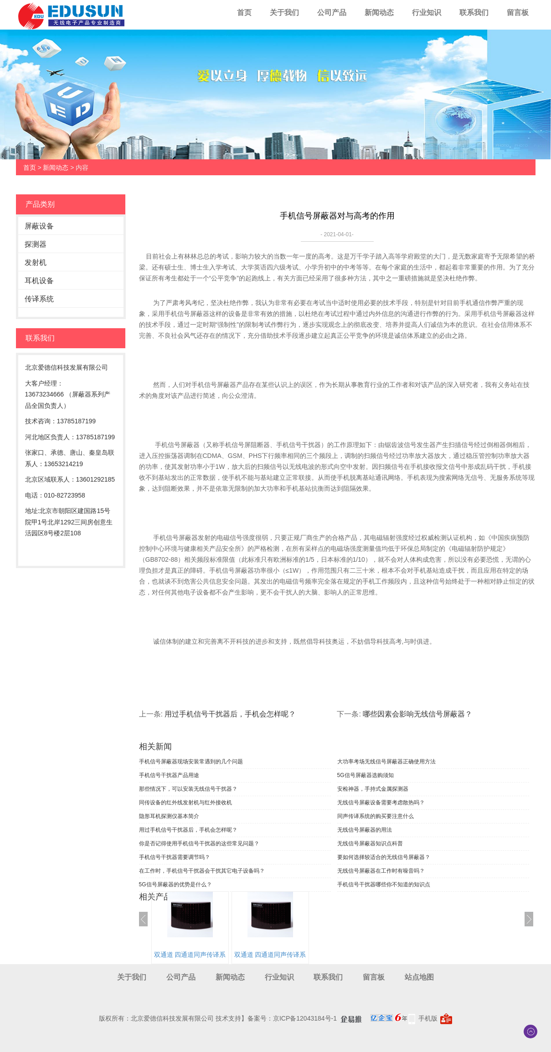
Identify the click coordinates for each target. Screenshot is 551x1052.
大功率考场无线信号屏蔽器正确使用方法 (386, 761)
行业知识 (426, 12)
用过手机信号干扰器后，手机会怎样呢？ (230, 714)
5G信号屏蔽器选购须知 (365, 775)
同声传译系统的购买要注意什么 (375, 816)
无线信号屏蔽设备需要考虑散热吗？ (381, 802)
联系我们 (474, 12)
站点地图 (419, 977)
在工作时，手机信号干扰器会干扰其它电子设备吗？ (202, 871)
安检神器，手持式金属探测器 (372, 789)
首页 (244, 12)
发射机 (35, 262)
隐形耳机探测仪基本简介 (169, 816)
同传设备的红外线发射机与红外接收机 (185, 802)
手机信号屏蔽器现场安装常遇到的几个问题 (191, 761)
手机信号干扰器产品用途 (169, 775)
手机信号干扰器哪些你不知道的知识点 (383, 884)
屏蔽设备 (39, 226)
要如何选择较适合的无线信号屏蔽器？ (383, 857)
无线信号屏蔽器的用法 (364, 830)
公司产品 (331, 12)
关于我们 (284, 12)
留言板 (518, 12)
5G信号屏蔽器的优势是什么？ (175, 884)
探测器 (35, 244)
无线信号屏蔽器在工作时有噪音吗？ (381, 871)
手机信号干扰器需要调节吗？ (174, 857)
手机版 (428, 1018)
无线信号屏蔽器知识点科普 (370, 843)
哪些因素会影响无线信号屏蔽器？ (417, 714)
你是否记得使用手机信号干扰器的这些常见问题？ (199, 843)
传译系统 (39, 299)
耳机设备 (39, 281)
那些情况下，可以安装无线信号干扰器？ (188, 789)
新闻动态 (379, 12)
